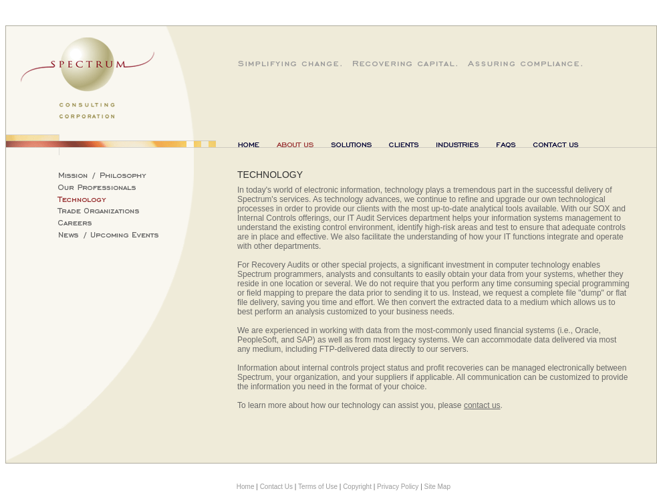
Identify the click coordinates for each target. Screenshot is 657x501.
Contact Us (276, 486)
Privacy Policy (397, 486)
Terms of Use (318, 486)
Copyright (357, 486)
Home (246, 486)
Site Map (437, 486)
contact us (482, 405)
